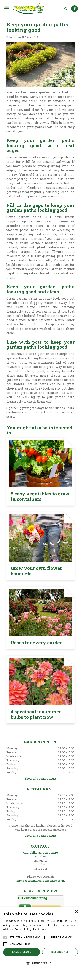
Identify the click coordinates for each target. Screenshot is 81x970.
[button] (40, 963)
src (66, 8)
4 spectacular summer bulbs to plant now (36, 714)
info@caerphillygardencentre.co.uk (40, 881)
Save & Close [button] (21, 952)
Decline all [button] (60, 952)
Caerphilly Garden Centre (40, 852)
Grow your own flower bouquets (36, 571)
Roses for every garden (37, 643)
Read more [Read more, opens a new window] (40, 929)
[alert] (40, 938)
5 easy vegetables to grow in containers (40, 496)
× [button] (76, 912)
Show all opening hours (41, 778)
